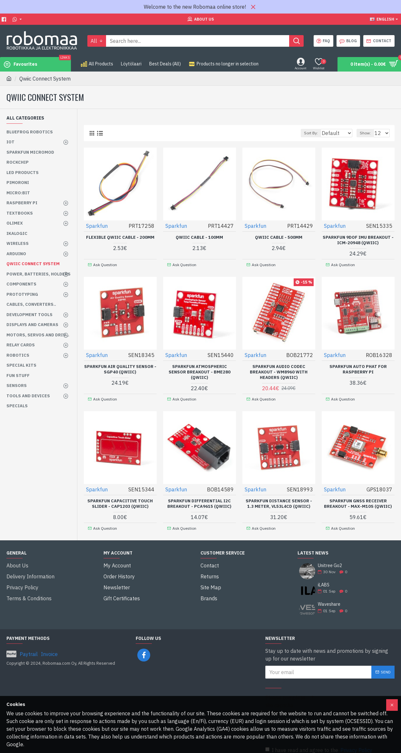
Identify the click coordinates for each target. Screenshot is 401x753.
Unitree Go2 (330, 559)
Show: (368, 132)
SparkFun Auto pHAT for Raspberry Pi (358, 367)
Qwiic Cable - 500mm (278, 237)
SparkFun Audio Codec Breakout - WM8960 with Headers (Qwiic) (279, 370)
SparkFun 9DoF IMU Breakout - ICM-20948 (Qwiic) (358, 240)
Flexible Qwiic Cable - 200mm (120, 237)
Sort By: (308, 132)
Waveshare (329, 598)
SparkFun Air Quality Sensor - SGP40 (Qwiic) (120, 367)
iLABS (323, 579)
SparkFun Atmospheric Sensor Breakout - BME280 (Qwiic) (199, 370)
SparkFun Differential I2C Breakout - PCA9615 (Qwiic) (199, 500)
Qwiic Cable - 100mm (199, 237)
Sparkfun (97, 225)
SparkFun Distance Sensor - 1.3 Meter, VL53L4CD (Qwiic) (279, 500)
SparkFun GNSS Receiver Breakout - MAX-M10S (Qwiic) (358, 500)
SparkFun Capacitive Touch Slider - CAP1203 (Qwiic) (120, 500)
